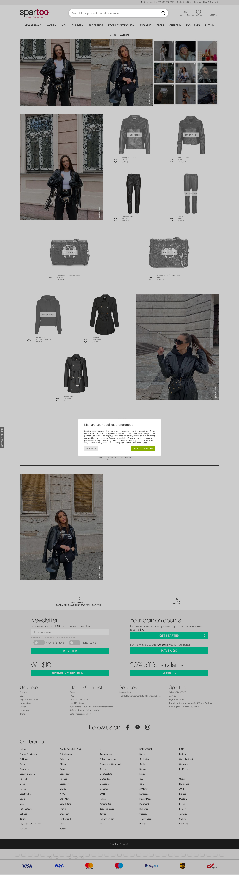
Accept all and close (143, 448)
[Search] (163, 13)
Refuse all (91, 448)
